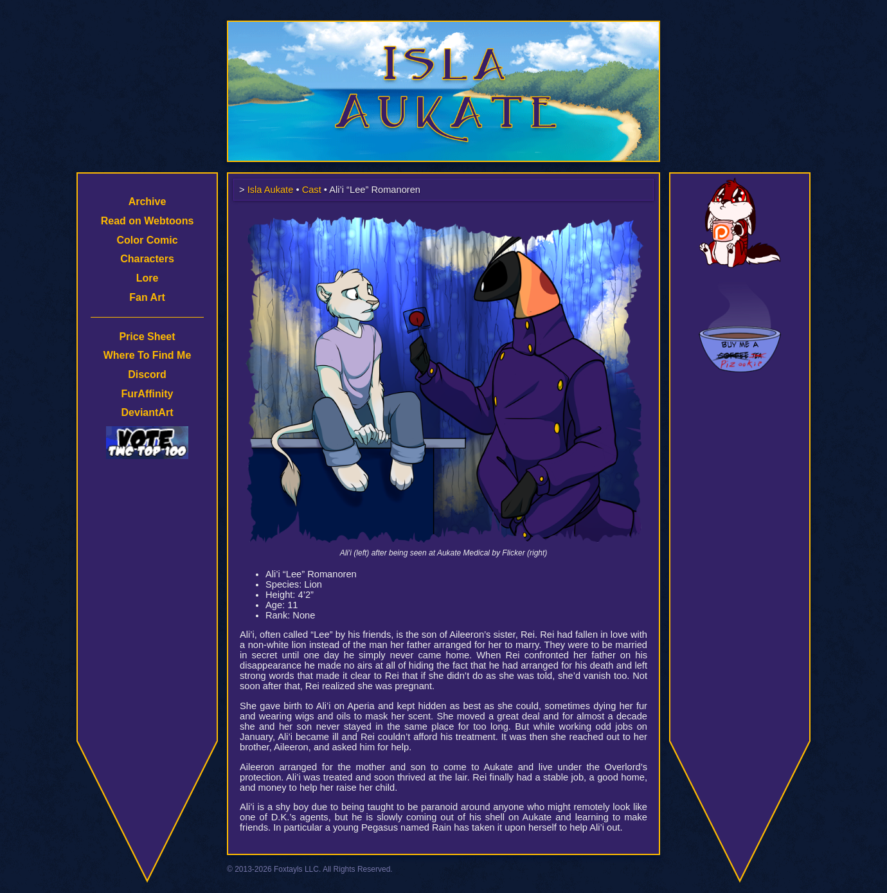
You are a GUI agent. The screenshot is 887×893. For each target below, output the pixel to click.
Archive (147, 201)
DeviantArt (147, 412)
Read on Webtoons (147, 220)
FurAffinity (147, 393)
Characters (147, 258)
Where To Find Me (147, 355)
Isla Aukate (443, 27)
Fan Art (147, 297)
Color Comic (146, 240)
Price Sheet (147, 336)
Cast (311, 190)
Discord (147, 374)
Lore (147, 278)
